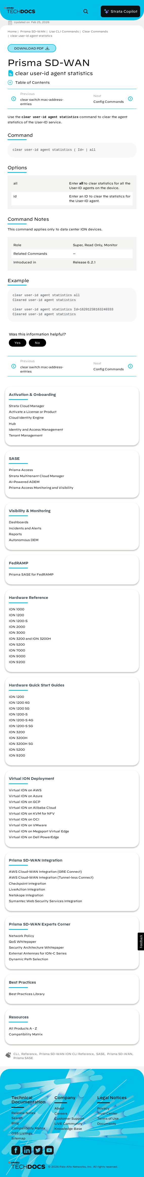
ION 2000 (17, 626)
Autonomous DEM (23, 540)
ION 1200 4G (19, 702)
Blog (15, 1123)
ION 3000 (17, 632)
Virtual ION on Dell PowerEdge (34, 837)
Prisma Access (21, 470)
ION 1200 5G (19, 708)
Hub (12, 423)
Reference (29, 1053)
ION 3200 (17, 732)
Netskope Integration (26, 895)
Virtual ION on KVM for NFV (32, 813)
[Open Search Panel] (87, 11)
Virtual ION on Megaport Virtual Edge (39, 831)
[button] (141, 941)
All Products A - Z (23, 1028)
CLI (16, 1053)
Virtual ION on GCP (24, 801)
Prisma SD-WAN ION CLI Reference (66, 1053)
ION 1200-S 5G (21, 726)
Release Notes (23, 1113)
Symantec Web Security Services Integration (45, 901)
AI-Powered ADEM (24, 481)
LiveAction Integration (27, 889)
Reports (15, 534)
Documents (106, 1123)
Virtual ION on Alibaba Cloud (32, 807)
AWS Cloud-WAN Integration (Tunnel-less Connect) (51, 877)
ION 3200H (18, 737)
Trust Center (107, 1113)
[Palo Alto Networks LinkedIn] (27, 1153)
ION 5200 (17, 644)
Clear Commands (95, 31)
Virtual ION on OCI (24, 819)
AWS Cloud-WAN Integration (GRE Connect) (45, 871)
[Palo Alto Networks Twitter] (39, 1153)
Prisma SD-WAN (33, 31)
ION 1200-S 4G (21, 720)
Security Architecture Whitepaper (36, 947)
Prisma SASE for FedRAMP (31, 574)
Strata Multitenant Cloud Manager (36, 476)
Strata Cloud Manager (26, 406)
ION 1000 (16, 609)
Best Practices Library (27, 994)
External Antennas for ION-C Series (38, 953)
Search (17, 1118)
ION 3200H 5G (21, 743)
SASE (100, 1053)
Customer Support (69, 1118)
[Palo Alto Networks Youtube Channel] (49, 1153)
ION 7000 (17, 650)
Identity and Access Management (36, 429)
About (59, 1108)
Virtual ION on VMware (28, 825)
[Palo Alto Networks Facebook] (16, 1153)
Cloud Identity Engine (26, 417)
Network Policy (21, 935)
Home (12, 31)
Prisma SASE (23, 1058)
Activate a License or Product (32, 411)
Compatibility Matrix (26, 1034)
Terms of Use (108, 1118)
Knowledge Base (68, 1128)
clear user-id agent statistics (31, 35)
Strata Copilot (120, 11)
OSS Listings (21, 1133)
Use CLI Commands (64, 31)
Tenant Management (26, 435)
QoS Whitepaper (22, 941)
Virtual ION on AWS (25, 790)
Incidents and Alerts (25, 528)
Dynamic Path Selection (28, 959)
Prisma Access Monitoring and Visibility (41, 487)
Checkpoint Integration (27, 883)
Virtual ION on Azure (26, 796)
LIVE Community (68, 1123)
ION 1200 (16, 615)
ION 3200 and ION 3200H (30, 638)
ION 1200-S (18, 621)
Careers (60, 1113)
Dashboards (18, 522)
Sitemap (18, 1138)
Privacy (103, 1108)
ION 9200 (17, 662)
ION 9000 (17, 656)
